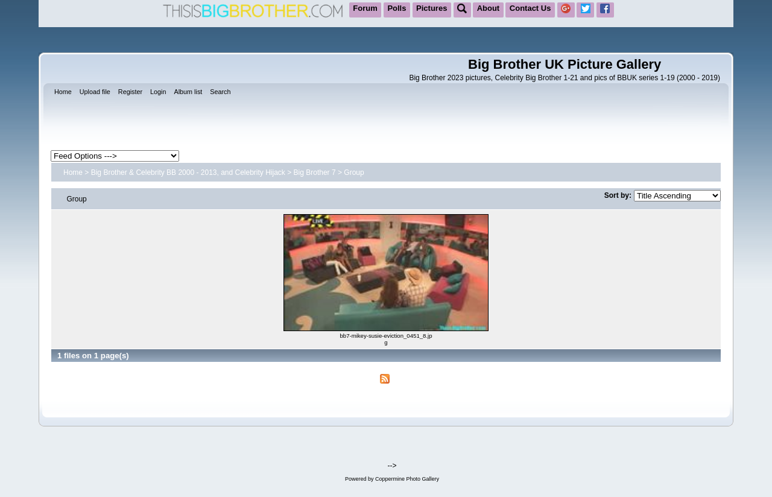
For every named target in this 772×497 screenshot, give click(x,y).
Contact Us (530, 8)
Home (73, 172)
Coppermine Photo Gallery (407, 479)
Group (354, 172)
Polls (396, 8)
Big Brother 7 (315, 172)
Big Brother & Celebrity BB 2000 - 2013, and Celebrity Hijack (188, 172)
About (488, 8)
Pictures (431, 8)
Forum (365, 8)
